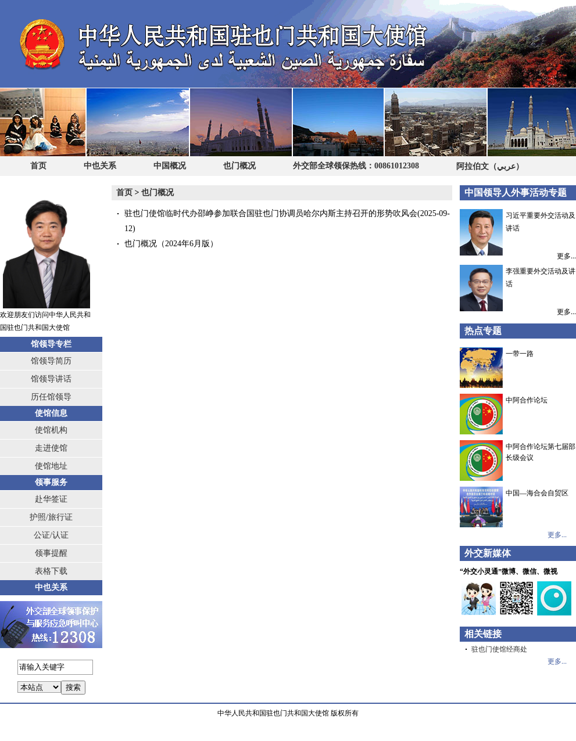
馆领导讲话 (51, 379)
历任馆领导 (51, 397)
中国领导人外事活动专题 (515, 192)
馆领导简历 (51, 361)
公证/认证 (51, 535)
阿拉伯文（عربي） (490, 166)
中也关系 (100, 165)
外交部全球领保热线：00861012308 (356, 165)
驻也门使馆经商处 (499, 649)
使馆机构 (51, 430)
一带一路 (520, 354)
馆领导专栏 (51, 344)
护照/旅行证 (51, 517)
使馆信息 (51, 413)
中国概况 (169, 165)
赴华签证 (51, 499)
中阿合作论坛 (527, 400)
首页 (38, 165)
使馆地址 (51, 466)
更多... (566, 255)
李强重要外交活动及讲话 (517, 282)
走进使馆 (51, 448)
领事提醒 (51, 553)
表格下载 (51, 571)
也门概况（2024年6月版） (171, 243)
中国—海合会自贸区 (537, 493)
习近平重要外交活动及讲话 (517, 226)
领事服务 (51, 482)
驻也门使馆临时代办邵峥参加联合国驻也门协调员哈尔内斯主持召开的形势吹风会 (270, 213)
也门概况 (239, 165)
